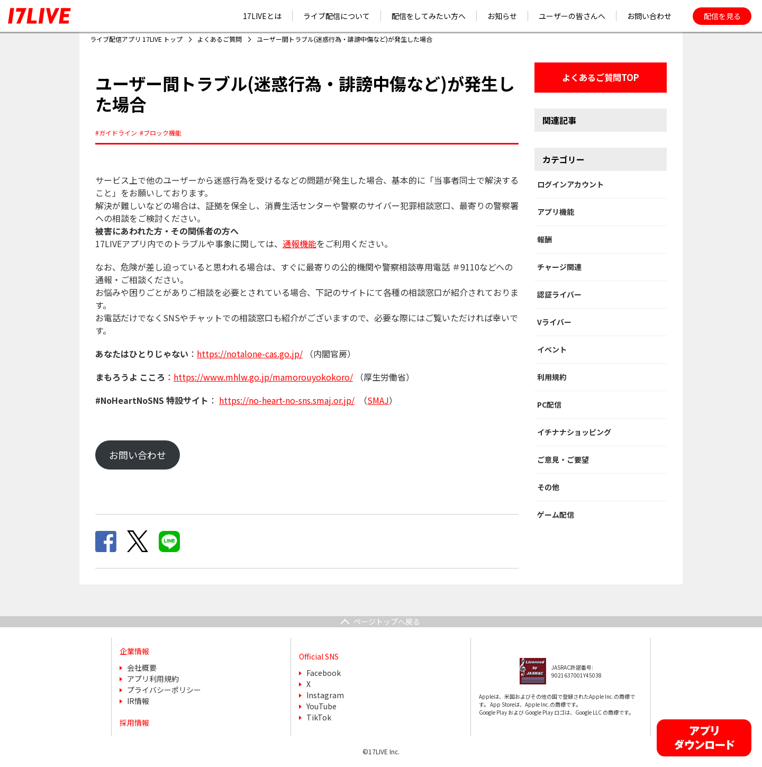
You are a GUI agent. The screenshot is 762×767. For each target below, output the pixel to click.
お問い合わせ (137, 455)
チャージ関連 (559, 266)
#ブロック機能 (161, 132)
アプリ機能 (555, 211)
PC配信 (549, 404)
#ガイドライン (116, 132)
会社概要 (142, 667)
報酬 (544, 239)
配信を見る (722, 16)
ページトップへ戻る (386, 621)
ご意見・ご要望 (563, 459)
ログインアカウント (570, 184)
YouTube (321, 706)
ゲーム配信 (555, 514)
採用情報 (134, 722)
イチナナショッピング (574, 432)
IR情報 (138, 701)
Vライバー (554, 322)
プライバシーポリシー (164, 689)
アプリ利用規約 (153, 678)
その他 (548, 487)
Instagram (325, 695)
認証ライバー (559, 294)
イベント (552, 349)
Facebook (323, 672)
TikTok (318, 717)
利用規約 (552, 377)
